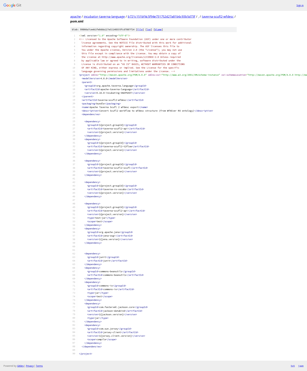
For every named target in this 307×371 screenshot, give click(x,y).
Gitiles (20, 365)
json (301, 365)
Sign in (300, 5)
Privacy (30, 365)
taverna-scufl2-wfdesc (218, 16)
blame (158, 29)
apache (75, 16)
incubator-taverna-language (104, 16)
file (140, 29)
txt (293, 365)
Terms (39, 365)
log (149, 29)
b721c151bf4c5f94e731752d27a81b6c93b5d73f (161, 16)
